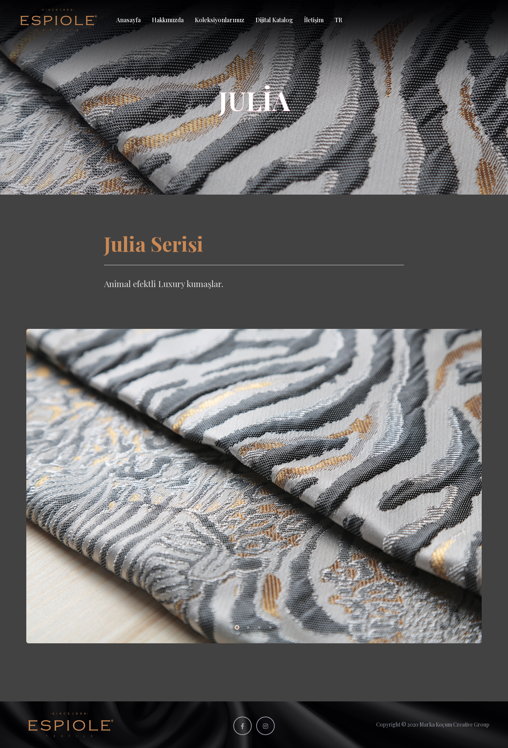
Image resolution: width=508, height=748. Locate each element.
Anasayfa (128, 20)
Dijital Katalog (274, 20)
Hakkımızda (168, 20)
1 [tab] (235, 626)
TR (338, 20)
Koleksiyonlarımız (219, 20)
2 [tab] (246, 626)
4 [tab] (269, 626)
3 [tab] (257, 626)
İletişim (314, 20)
